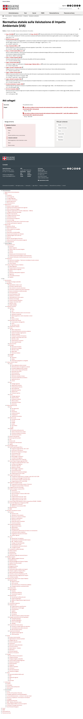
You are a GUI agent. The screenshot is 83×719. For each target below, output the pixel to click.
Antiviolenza (14, 413)
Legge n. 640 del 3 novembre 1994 (13, 79)
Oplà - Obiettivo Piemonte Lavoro (14, 706)
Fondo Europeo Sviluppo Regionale (16, 664)
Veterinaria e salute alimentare (15, 649)
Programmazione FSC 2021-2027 (19, 499)
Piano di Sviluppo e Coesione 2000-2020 (20, 496)
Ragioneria (11, 275)
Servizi (34, 13)
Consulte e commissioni (12, 200)
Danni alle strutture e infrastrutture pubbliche (21, 588)
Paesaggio (11, 356)
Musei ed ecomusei (16, 376)
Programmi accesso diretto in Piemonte (20, 488)
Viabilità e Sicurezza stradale (15, 566)
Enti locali (11, 247)
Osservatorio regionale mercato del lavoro (18, 558)
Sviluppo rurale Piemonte (14, 477)
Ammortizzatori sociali (16, 547)
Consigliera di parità (16, 550)
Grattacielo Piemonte (11, 217)
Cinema (13, 382)
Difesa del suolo (12, 599)
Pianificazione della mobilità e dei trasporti (18, 572)
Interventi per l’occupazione (18, 541)
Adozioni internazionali (14, 438)
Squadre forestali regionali (17, 636)
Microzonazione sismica (17, 633)
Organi (6, 194)
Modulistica (60, 140)
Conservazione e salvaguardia (18, 323)
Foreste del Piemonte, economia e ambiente (21, 332)
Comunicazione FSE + (16, 455)
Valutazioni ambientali (12, 137)
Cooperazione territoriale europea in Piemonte (22, 486)
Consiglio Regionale (11, 198)
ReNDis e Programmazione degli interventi (21, 603)
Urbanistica (14, 359)
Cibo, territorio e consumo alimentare (17, 289)
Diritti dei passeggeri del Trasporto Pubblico (18, 564)
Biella (21, 174)
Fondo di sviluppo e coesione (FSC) (16, 491)
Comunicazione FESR (16, 472)
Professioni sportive (16, 395)
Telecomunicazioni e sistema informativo (20, 619)
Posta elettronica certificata (55, 185)
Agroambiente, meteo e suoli (15, 286)
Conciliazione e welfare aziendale (16, 552)
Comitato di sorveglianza (17, 460)
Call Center (9, 231)
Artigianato (11, 669)
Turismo (11, 396)
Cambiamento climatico (14, 328)
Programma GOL (12, 557)
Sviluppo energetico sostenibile (16, 663)
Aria (9, 133)
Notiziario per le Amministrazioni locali (17, 254)
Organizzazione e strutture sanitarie (17, 642)
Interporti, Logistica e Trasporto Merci (17, 574)
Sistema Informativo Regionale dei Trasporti (18, 578)
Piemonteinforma (11, 203)
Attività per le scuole (16, 522)
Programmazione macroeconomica (17, 268)
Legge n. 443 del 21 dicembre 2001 (14, 67)
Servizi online (61, 134)
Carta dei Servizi (10, 242)
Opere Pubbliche (12, 592)
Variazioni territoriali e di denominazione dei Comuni (20, 257)
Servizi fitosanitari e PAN (14, 295)
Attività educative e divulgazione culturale (21, 368)
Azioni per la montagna (17, 349)
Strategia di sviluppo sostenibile (14, 282)
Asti (21, 173)
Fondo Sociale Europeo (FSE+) (15, 449)
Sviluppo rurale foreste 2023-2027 (19, 338)
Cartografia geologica (16, 622)
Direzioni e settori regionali (13, 206)
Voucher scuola (15, 516)
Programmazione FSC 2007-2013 (19, 502)
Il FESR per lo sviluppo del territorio (14, 709)
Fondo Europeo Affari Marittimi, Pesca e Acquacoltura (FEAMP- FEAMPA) (25, 504)
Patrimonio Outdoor (16, 354)
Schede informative (62, 128)
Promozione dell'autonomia (18, 432)
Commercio (11, 672)
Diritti (10, 409)
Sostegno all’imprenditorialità (18, 546)
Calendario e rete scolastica (17, 518)
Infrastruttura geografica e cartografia (20, 362)
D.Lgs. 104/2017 (34, 34)
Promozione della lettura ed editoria (19, 379)
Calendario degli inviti (16, 468)
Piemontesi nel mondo (16, 373)
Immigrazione (14, 416)
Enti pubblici (9, 689)
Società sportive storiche (17, 388)
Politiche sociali (12, 419)
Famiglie (13, 424)
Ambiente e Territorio (11, 125)
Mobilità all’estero (15, 532)
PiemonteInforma (54, 13)
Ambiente (9, 128)
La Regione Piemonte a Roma (13, 215)
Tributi (8, 677)
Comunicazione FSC (16, 494)
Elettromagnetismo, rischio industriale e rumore (17, 140)
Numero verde (41, 170)
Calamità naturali (13, 583)
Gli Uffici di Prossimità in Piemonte (14, 697)
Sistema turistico (15, 399)
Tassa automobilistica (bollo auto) (16, 678)
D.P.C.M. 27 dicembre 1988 (12, 89)
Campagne (9, 703)
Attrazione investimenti (14, 666)
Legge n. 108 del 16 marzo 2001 (13, 72)
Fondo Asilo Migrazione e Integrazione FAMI (18, 505)
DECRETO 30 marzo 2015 (11, 39)
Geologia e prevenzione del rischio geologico (18, 620)
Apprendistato (15, 530)
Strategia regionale (16, 385)
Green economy (12, 345)
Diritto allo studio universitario (18, 524)
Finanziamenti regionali (17, 597)
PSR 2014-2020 (15, 340)
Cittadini (9, 687)
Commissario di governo (14, 606)
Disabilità (11, 430)
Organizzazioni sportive (17, 387)
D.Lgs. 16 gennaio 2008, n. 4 (12, 46)
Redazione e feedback (43, 185)
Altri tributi (11, 684)
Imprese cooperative (13, 670)
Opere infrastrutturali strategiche (16, 575)
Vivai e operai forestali (16, 343)
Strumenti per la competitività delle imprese (21, 543)
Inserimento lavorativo (16, 437)
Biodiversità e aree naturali (15, 321)
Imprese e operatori (16, 335)
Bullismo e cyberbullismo (17, 521)
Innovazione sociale (16, 421)
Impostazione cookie (43, 180)
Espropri (11, 251)
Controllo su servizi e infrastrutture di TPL (18, 577)
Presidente (9, 195)
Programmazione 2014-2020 (18, 476)
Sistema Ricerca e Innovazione (15, 659)
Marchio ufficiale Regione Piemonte (14, 239)
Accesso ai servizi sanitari (14, 641)
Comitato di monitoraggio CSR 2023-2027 (21, 480)
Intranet (64, 185)
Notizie (59, 125)
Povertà (13, 423)
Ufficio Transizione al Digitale (13, 209)
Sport (10, 384)
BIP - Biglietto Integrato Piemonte (16, 561)
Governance (14, 493)
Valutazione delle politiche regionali (17, 273)
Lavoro (10, 539)
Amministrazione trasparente (13, 219)
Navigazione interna (13, 569)
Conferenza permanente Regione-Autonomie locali (20, 256)
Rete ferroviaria (12, 568)
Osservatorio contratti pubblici (13, 233)
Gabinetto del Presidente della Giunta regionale (17, 208)
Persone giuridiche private (15, 440)
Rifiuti (9, 143)
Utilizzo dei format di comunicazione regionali (17, 240)
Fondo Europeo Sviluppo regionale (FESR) (18, 463)
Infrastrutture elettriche (17, 596)
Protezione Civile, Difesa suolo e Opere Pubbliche (17, 582)
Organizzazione (8, 204)
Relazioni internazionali (12, 214)
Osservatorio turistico (16, 404)
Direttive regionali (15, 538)
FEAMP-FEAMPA (13, 306)
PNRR (42, 13)
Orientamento (12, 555)
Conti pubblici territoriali (14, 276)
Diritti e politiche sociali (12, 407)
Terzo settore (14, 427)
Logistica (13, 614)
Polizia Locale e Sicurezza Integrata (16, 250)
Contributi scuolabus (13, 580)
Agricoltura (9, 284)
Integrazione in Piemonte (17, 507)
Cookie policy (27, 185)
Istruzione (11, 515)
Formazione (14, 617)
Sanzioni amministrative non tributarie (15, 234)
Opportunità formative (16, 529)
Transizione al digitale (14, 675)
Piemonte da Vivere (69, 13)
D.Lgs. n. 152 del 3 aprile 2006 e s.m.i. (14, 51)
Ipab (12, 429)
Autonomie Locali (11, 245)
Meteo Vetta (14, 352)
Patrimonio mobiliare (13, 262)
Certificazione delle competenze (18, 535)
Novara (29, 171)
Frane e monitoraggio (16, 625)
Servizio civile (12, 443)
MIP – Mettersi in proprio (17, 544)
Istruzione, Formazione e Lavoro (14, 513)
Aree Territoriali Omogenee (13, 711)
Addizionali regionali (13, 681)
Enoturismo (14, 405)
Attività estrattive (13, 667)
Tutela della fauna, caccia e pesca (16, 298)
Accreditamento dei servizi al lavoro (19, 549)
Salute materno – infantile (15, 652)
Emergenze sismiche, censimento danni (20, 589)
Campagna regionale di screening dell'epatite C (17, 698)
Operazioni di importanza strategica (19, 454)
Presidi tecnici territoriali (14, 635)
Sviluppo (9, 658)
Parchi (13, 324)
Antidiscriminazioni (16, 415)
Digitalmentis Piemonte (12, 705)
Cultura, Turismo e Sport (12, 363)
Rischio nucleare (11, 145)
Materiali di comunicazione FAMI (19, 508)
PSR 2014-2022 (12, 304)
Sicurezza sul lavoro (13, 650)
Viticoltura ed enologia (14, 300)
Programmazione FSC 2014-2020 (19, 501)
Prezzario (14, 594)
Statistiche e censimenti (14, 296)
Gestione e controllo (16, 457)
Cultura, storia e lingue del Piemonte (19, 371)
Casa (10, 441)
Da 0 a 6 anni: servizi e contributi (19, 519)
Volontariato (14, 616)
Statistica (11, 278)
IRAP (10, 680)
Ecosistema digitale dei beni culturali (19, 370)
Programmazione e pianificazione (19, 610)
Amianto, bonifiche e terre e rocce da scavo (16, 135)
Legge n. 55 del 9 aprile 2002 (12, 62)
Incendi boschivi (15, 613)
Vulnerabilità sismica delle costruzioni (20, 631)
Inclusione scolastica (16, 525)
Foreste (11, 329)
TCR (10, 683)
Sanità (8, 639)
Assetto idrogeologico (16, 602)
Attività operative (15, 638)
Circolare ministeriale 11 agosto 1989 (14, 84)
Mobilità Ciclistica (13, 563)
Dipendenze (11, 653)
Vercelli (29, 176)
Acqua (9, 130)
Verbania (29, 174)
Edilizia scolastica (13, 553)
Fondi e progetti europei (12, 448)
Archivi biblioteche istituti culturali (19, 367)
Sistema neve (14, 393)
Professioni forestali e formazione (19, 337)
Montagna (11, 346)
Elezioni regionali (13, 248)
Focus (59, 131)
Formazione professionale (15, 527)
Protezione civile (12, 608)
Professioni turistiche (16, 401)
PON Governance (13, 510)
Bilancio (11, 271)
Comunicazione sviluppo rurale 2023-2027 (21, 482)
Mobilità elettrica (12, 571)
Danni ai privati (15, 586)
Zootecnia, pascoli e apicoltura (15, 301)
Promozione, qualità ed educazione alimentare (19, 290)
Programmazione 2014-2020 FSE (19, 462)
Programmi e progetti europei (15, 485)
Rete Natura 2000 (15, 326)
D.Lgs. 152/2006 (9, 34)
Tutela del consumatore (17, 418)
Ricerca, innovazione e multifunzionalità (18, 292)
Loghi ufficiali (35, 185)
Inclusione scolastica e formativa (19, 435)
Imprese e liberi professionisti (13, 691)
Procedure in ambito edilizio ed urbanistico (21, 630)
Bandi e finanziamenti (11, 228)
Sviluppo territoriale (13, 661)
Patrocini (9, 237)
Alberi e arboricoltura (16, 331)
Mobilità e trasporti (11, 560)
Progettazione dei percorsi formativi (19, 536)
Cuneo (21, 176)
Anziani (13, 426)
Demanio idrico (12, 591)
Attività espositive (15, 374)
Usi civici (11, 253)
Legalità (11, 446)
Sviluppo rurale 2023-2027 (15, 303)
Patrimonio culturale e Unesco (18, 377)
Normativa (60, 137)
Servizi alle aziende (13, 293)
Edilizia (13, 360)
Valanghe (14, 627)
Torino (28, 173)
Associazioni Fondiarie (16, 348)
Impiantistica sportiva (16, 391)
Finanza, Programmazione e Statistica (15, 265)
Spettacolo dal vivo (16, 381)
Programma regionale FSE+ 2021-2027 (20, 451)
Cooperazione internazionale (15, 444)
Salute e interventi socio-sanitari (19, 434)
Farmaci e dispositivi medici (15, 645)
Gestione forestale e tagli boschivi (19, 334)
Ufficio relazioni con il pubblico (13, 229)
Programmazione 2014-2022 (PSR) (19, 483)
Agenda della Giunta (11, 201)
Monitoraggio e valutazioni (17, 458)
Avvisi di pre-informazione (17, 452)
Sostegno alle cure (13, 644)
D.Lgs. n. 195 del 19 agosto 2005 (13, 57)
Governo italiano (6, 1)
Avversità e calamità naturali (15, 287)
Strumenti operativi (13, 655)
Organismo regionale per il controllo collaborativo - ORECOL (20, 211)
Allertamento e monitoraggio (18, 611)
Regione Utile (7, 225)
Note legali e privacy (20, 185)
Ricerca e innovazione (14, 656)
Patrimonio (9, 259)
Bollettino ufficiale (11, 226)
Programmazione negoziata (15, 270)
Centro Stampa (12, 264)
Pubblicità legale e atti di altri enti (14, 236)
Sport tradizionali (15, 390)
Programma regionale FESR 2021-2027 (20, 465)
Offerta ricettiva (15, 402)
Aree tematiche (8, 281)
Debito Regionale (13, 267)
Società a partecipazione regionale (14, 223)
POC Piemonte (15, 497)
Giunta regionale (10, 197)
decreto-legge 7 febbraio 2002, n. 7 (33, 64)
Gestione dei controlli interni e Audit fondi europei (18, 222)
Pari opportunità (15, 410)
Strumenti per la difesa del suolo (19, 600)
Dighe (13, 605)
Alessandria (23, 171)
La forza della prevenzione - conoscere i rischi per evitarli (19, 700)
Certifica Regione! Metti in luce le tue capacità (17, 708)
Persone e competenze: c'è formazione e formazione (18, 701)
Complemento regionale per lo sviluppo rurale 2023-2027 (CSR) (25, 479)
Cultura (10, 365)
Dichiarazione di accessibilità (8, 185)
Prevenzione (12, 647)
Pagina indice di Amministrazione (12, 192)
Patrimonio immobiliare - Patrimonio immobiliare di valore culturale (24, 261)
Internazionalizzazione (14, 673)
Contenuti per (8, 686)
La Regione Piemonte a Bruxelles (14, 212)
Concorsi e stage (10, 220)
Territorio (11, 357)
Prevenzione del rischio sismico (16, 628)
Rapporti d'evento (15, 585)
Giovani (13, 412)
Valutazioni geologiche (16, 624)
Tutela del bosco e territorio (17, 342)
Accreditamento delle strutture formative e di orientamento (24, 533)
